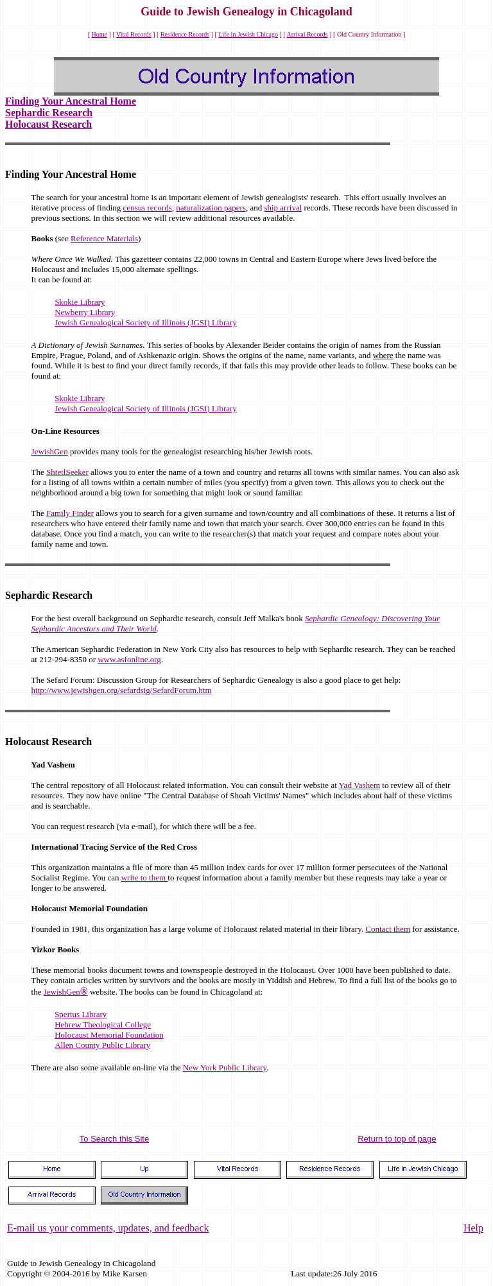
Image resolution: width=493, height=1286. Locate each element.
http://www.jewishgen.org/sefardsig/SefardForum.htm (121, 690)
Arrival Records (307, 34)
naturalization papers (211, 207)
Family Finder (70, 513)
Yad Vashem (360, 785)
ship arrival (283, 207)
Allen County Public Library (102, 1045)
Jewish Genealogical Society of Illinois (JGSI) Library (146, 322)
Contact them (387, 929)
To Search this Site (114, 1139)
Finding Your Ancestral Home (70, 101)
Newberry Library (85, 312)
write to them (144, 877)
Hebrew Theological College (103, 1024)
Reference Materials (104, 238)
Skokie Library (80, 302)
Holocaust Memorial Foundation (109, 1035)
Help (473, 1227)
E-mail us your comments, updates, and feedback (108, 1227)
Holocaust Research (48, 124)
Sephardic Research (48, 112)
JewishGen (49, 451)
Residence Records (184, 34)
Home (99, 34)
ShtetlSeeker (67, 472)
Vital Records (133, 34)
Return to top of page (397, 1139)
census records (147, 207)
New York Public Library (225, 1067)
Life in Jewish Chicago (247, 34)
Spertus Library (81, 1014)
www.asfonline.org (129, 659)
